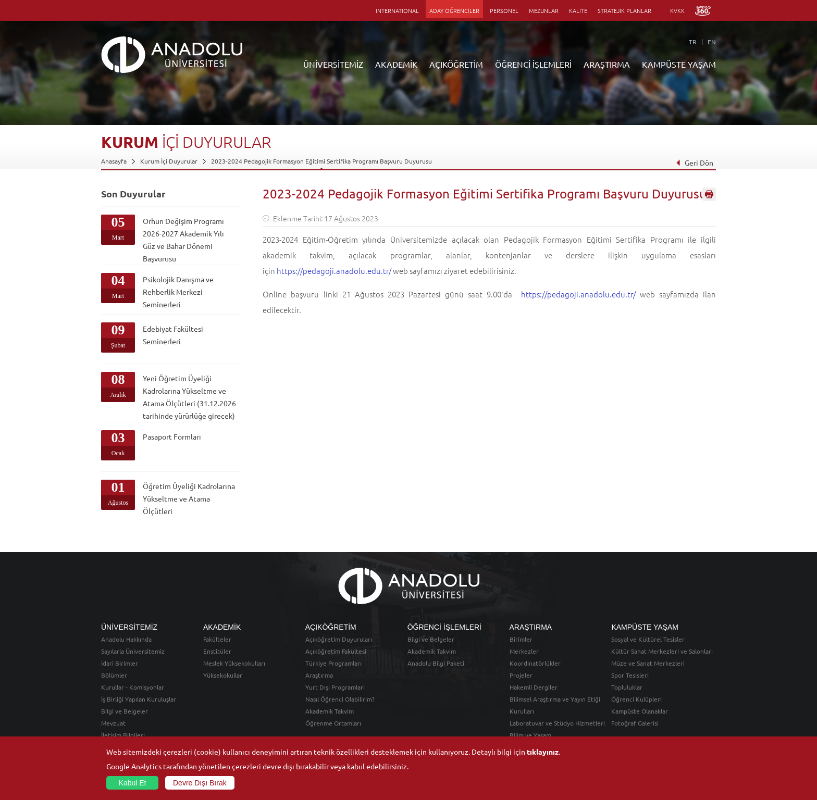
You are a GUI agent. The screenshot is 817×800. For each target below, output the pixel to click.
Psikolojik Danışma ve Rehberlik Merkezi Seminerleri (178, 291)
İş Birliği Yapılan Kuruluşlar (138, 699)
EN (712, 42)
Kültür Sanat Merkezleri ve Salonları (662, 651)
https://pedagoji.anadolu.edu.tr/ (334, 270)
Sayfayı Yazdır (709, 194)
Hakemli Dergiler (534, 687)
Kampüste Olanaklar (639, 711)
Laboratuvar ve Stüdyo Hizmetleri (557, 723)
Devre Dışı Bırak (200, 783)
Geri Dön (694, 162)
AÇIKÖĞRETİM (456, 64)
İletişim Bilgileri (123, 735)
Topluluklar (626, 687)
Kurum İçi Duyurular (168, 161)
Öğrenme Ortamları (333, 723)
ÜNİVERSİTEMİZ (333, 64)
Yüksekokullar (222, 675)
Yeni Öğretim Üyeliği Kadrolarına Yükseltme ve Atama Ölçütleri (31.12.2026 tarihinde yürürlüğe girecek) (189, 396)
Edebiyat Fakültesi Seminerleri (173, 335)
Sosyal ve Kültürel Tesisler (648, 639)
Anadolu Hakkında (126, 639)
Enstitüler (217, 651)
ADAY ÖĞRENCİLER (454, 10)
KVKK (677, 10)
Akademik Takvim (329, 711)
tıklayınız (543, 751)
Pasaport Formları (172, 436)
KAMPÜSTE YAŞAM (679, 64)
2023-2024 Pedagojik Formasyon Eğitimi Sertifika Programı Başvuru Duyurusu (321, 161)
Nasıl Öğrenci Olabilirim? (340, 699)
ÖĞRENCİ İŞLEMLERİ (533, 64)
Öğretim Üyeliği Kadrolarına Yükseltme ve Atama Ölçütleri (189, 498)
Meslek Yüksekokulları (234, 663)
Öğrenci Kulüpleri (636, 699)
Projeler (521, 675)
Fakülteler (217, 639)
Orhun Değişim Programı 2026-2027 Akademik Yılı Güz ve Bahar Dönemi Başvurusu (183, 239)
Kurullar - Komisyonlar (132, 687)
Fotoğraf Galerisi (635, 723)
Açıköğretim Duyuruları (338, 639)
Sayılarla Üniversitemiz (133, 651)
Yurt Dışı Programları (335, 687)
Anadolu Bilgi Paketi (435, 663)
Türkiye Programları (333, 663)
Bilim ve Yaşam (530, 735)
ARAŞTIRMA (607, 64)
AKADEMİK (396, 64)
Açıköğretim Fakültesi (335, 651)
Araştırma (319, 675)
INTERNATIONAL (397, 10)
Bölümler (114, 675)
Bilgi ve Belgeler (124, 711)
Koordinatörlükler (535, 663)
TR (693, 42)
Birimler (521, 639)
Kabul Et (132, 783)
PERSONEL (504, 10)
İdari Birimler (119, 663)
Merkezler (524, 651)
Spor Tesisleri (630, 675)
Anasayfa (114, 161)
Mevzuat (113, 723)
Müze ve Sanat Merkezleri (648, 663)
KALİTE (578, 10)
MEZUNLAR (544, 10)
